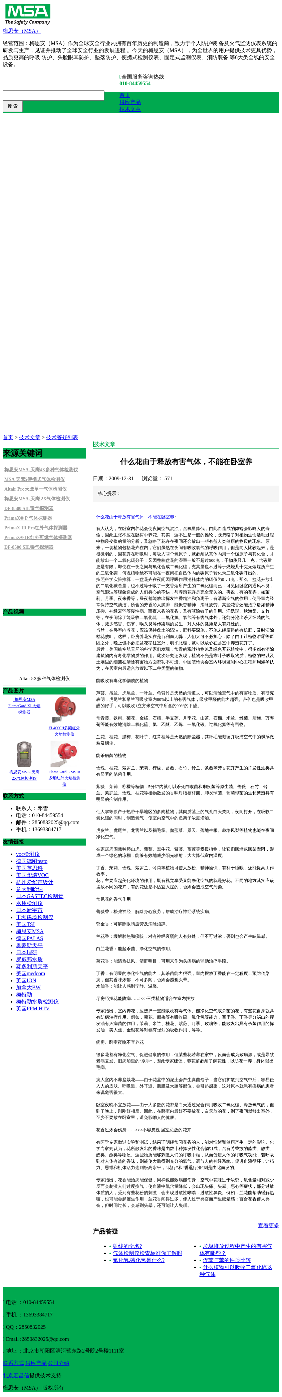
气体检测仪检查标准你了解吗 (147, 1253)
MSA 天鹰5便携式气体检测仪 (34, 479)
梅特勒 (24, 994)
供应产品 (130, 102)
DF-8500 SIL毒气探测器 (28, 508)
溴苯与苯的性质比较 (227, 1260)
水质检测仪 (29, 903)
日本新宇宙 (29, 910)
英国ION (26, 980)
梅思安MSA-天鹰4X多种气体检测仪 (41, 469)
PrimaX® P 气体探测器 (28, 518)
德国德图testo (31, 861)
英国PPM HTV (33, 1008)
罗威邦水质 (29, 959)
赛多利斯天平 (32, 966)
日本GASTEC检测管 (39, 896)
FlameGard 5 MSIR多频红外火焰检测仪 (64, 778)
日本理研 (26, 952)
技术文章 (130, 109)
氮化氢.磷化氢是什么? (139, 1260)
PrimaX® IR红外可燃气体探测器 (38, 537)
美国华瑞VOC (32, 875)
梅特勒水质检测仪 (37, 1001)
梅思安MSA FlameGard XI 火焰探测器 (24, 706)
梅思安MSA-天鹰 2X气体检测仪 (37, 498)
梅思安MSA (30, 931)
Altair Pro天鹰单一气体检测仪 (35, 489)
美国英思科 (29, 868)
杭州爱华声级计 (34, 882)
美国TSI (25, 924)
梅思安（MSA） (22, 31)
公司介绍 (58, 1363)
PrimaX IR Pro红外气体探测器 (36, 527)
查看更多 (268, 1225)
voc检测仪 (28, 854)
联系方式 (13, 1363)
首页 (124, 95)
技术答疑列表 (62, 437)
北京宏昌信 (16, 1375)
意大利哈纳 (29, 889)
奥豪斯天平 (29, 945)
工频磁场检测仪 (34, 917)
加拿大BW (28, 987)
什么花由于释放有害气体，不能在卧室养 (135, 516)
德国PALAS (29, 938)
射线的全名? (127, 1246)
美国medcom (30, 973)
